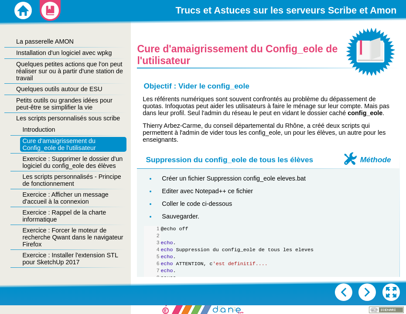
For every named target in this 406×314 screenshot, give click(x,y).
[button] (391, 292)
